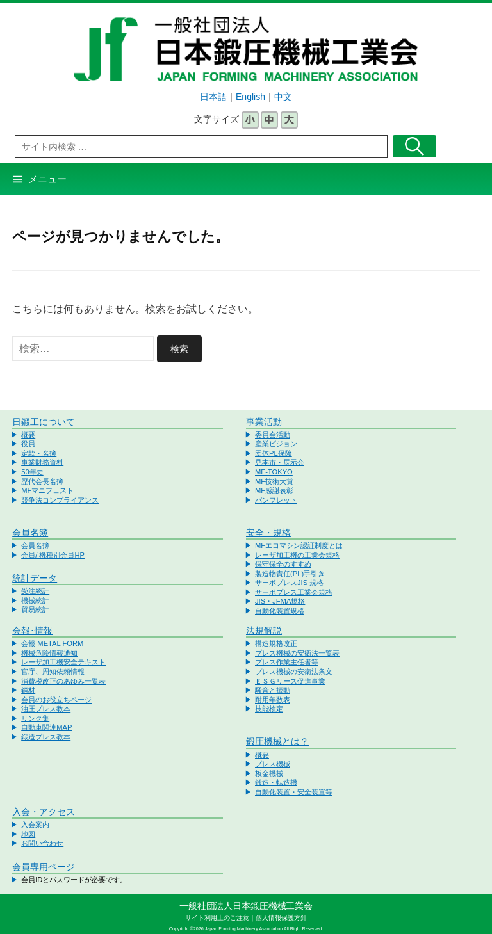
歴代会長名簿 (42, 481)
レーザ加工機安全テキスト (63, 662)
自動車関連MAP (46, 727)
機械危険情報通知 (49, 653)
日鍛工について (43, 422)
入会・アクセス (43, 812)
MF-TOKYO (274, 472)
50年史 (32, 472)
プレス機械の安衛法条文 (293, 671)
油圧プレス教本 (45, 709)
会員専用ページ (43, 867)
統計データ (34, 578)
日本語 (213, 97)
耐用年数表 (272, 700)
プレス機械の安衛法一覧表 (297, 653)
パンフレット (276, 500)
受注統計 (35, 591)
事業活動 (264, 422)
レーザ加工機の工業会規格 (297, 555)
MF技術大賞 (274, 481)
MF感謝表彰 (274, 490)
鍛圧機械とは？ (277, 741)
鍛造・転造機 (276, 782)
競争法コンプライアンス (60, 500)
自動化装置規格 (279, 611)
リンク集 (35, 718)
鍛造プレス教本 (45, 737)
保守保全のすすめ (283, 564)
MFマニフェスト (47, 490)
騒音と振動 (272, 690)
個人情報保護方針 (281, 917)
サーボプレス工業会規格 (293, 592)
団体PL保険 (273, 453)
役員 (28, 443)
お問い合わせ (42, 843)
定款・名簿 (38, 453)
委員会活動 (272, 435)
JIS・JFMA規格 (280, 601)
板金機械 (269, 773)
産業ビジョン (276, 443)
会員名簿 (30, 532)
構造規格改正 (276, 643)
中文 (283, 97)
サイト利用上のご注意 (217, 917)
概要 (28, 435)
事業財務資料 (42, 462)
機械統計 (35, 600)
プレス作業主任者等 (286, 662)
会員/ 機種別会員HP (53, 555)
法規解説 (264, 630)
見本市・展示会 (279, 462)
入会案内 (35, 824)
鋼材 (28, 690)
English (250, 97)
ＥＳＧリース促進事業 (290, 681)
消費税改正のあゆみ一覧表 (63, 681)
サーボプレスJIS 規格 (289, 582)
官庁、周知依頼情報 (53, 671)
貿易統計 (35, 609)
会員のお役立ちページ (56, 700)
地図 (28, 834)
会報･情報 (32, 630)
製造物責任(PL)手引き (290, 573)
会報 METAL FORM (52, 643)
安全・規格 (268, 532)
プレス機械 (272, 764)
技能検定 (269, 709)
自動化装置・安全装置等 (293, 792)
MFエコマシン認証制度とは (299, 545)
